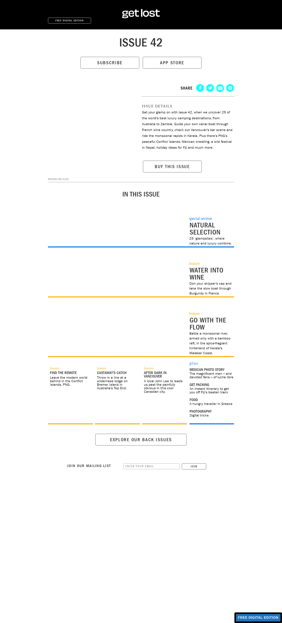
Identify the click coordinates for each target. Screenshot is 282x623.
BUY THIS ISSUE (172, 166)
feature (54, 368)
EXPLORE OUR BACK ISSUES (141, 454)
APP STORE (172, 62)
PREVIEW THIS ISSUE (58, 179)
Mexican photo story (207, 370)
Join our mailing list (89, 481)
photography (201, 411)
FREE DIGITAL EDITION (69, 20)
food (194, 400)
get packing (199, 385)
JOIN (194, 481)
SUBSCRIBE (110, 62)
